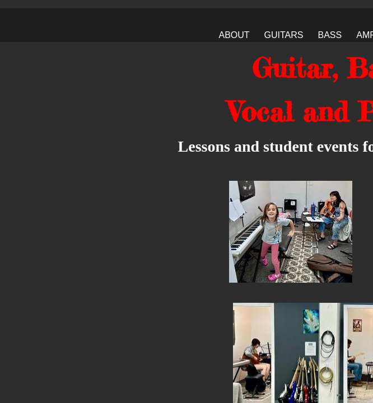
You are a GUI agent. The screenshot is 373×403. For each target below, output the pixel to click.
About (233, 35)
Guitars (284, 35)
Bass (330, 35)
